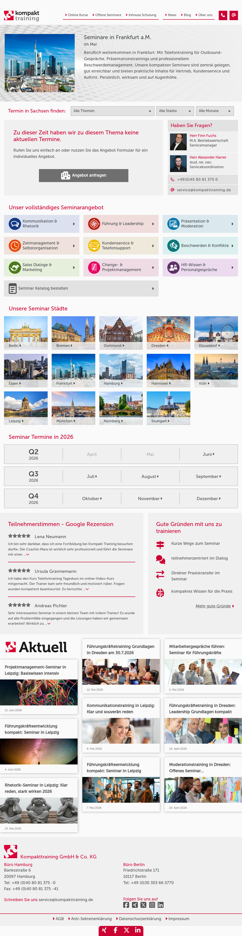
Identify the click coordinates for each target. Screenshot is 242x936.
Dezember (209, 498)
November (150, 498)
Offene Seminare (106, 15)
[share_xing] (104, 931)
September (208, 476)
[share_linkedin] (137, 931)
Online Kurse (76, 15)
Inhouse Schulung (141, 15)
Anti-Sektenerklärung (90, 918)
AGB (58, 918)
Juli (92, 476)
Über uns (203, 15)
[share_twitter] (126, 931)
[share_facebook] (115, 931)
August (150, 476)
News (170, 15)
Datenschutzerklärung (138, 918)
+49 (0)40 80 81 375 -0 (33, 882)
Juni (208, 454)
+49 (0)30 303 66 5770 (152, 882)
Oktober (92, 498)
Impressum (177, 918)
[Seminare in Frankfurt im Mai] (223, 15)
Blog (186, 15)
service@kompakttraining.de (66, 899)
